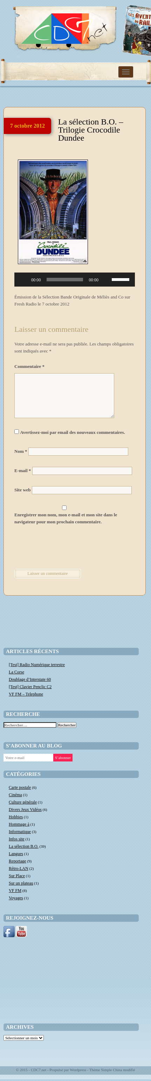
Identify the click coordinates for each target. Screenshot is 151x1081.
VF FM (15, 890)
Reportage (17, 861)
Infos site (17, 839)
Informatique (20, 831)
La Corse (16, 672)
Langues (16, 853)
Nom (20, 451)
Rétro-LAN (18, 868)
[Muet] (106, 279)
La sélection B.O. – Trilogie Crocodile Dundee (90, 129)
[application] (74, 280)
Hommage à (19, 824)
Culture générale (23, 802)
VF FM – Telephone (26, 694)
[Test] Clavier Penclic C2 (30, 686)
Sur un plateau (21, 883)
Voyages (16, 897)
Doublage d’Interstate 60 (30, 679)
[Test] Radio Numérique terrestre (37, 664)
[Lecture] (23, 279)
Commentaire (29, 366)
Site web (22, 489)
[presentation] (62, 548)
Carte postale (20, 787)
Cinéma (15, 794)
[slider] (65, 279)
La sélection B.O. (24, 846)
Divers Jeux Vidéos (25, 809)
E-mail (22, 470)
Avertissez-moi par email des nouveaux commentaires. (72, 432)
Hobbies (16, 816)
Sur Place (17, 875)
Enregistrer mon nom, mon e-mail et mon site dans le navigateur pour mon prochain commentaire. (65, 518)
